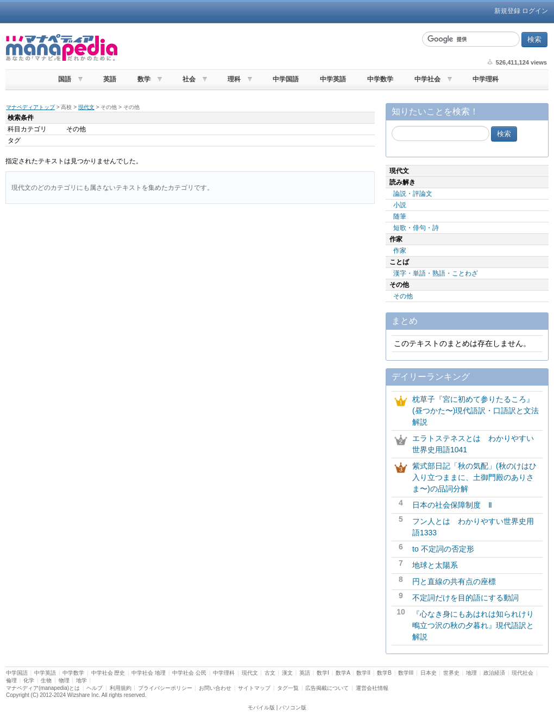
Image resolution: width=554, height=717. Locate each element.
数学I (323, 673)
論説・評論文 (412, 193)
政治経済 (494, 673)
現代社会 (522, 673)
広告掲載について (327, 688)
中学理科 (486, 79)
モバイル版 (261, 707)
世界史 (451, 673)
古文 (270, 673)
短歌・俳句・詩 (416, 228)
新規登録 (507, 11)
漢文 (287, 673)
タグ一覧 (288, 688)
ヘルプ (94, 688)
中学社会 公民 (189, 673)
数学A (343, 673)
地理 (471, 673)
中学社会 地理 (148, 673)
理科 (234, 79)
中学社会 (427, 79)
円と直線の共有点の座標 (454, 581)
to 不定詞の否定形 (443, 549)
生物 (46, 680)
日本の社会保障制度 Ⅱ (452, 505)
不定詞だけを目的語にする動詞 (465, 597)
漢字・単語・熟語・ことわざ (435, 273)
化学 (28, 680)
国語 (64, 79)
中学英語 (333, 79)
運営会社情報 (372, 688)
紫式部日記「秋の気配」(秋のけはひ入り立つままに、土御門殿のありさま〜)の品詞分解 (474, 477)
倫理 (11, 680)
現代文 (86, 107)
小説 (399, 205)
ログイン (535, 11)
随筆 (399, 216)
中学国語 (286, 79)
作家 (399, 250)
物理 (64, 680)
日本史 (428, 673)
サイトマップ (254, 688)
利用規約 (120, 688)
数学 (143, 79)
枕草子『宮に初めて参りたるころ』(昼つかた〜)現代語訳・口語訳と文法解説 (475, 410)
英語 (109, 79)
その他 (403, 296)
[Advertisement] (268, 47)
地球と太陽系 (435, 565)
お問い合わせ (215, 688)
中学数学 (380, 79)
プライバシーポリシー (165, 688)
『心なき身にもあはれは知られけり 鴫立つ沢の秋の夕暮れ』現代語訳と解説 (477, 625)
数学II (363, 673)
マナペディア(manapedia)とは (43, 688)
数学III (405, 673)
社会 (189, 79)
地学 (81, 680)
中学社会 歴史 (108, 673)
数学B (384, 673)
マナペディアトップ (30, 107)
